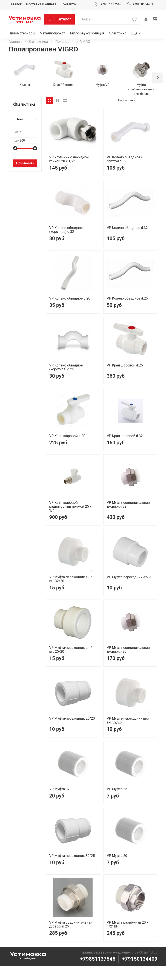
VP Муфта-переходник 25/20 (72, 718)
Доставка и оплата (41, 4)
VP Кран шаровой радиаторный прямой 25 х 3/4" (70, 506)
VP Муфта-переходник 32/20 (129, 577)
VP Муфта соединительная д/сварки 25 (70, 924)
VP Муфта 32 (59, 789)
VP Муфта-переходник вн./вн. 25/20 (70, 650)
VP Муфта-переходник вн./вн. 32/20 (70, 579)
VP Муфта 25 (117, 789)
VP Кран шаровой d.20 (67, 436)
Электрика (117, 33)
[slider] (15, 148)
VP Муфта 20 (117, 856)
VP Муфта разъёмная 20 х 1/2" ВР (127, 924)
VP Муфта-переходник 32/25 (72, 856)
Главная (15, 42)
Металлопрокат (52, 33)
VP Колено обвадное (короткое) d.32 (66, 230)
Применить (25, 163)
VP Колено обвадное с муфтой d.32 (125, 159)
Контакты (68, 4)
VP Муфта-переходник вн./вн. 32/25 (128, 720)
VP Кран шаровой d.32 (125, 436)
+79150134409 (140, 4)
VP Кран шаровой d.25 (125, 365)
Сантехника (38, 42)
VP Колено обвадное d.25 (127, 298)
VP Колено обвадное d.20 (69, 298)
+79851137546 (108, 4)
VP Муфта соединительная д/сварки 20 (128, 650)
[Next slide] (157, 78)
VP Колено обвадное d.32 (127, 228)
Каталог (15, 4)
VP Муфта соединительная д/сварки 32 (128, 505)
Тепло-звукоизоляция (87, 33)
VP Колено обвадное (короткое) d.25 (66, 367)
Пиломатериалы (22, 33)
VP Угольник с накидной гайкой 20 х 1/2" (69, 159)
